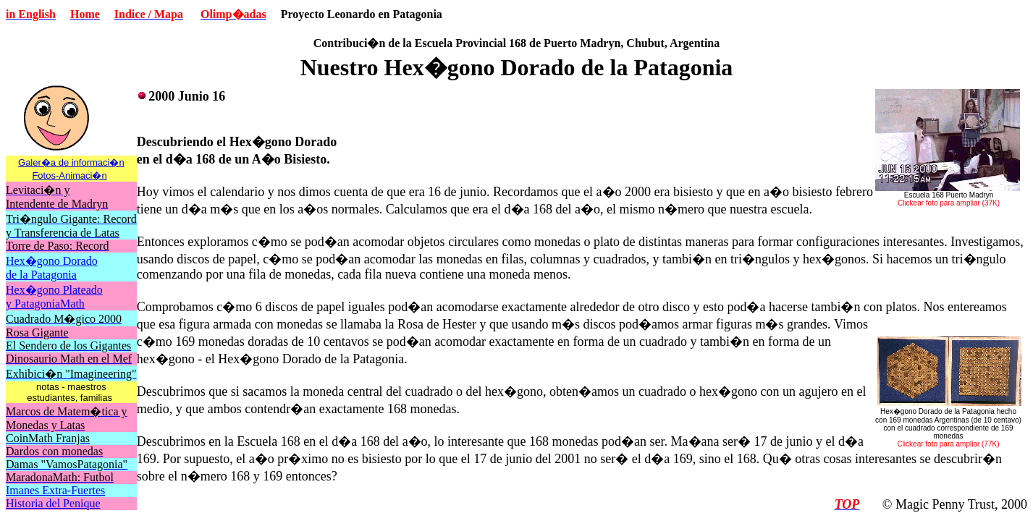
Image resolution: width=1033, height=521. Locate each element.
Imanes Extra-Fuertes (55, 490)
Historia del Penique (53, 503)
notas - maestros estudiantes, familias (70, 392)
